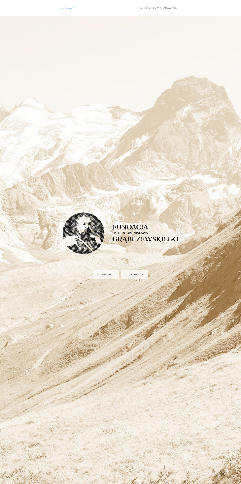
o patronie (134, 291)
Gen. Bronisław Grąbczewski (158, 8)
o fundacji (106, 291)
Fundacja (66, 8)
